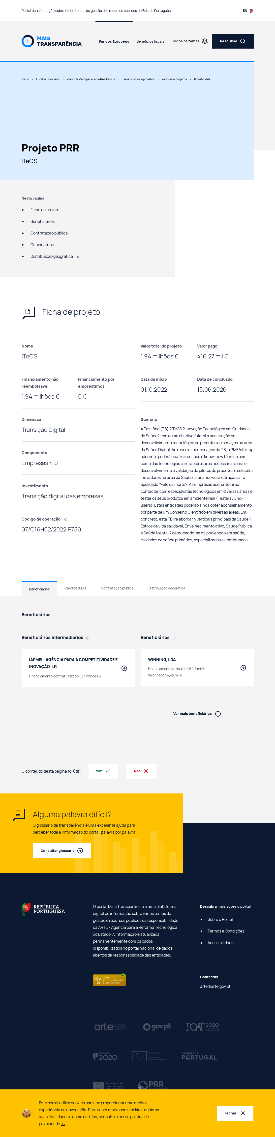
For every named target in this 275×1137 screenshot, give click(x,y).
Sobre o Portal (220, 919)
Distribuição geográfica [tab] (167, 588)
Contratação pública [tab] (117, 588)
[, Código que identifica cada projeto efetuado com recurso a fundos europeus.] (67, 519)
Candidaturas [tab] (75, 588)
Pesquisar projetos (174, 79)
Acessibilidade (221, 942)
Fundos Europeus (114, 41)
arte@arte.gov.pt (215, 986)
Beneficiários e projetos (138, 79)
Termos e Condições (226, 931)
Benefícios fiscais (150, 41)
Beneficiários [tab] (39, 589)
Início (25, 79)
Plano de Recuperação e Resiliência (91, 79)
